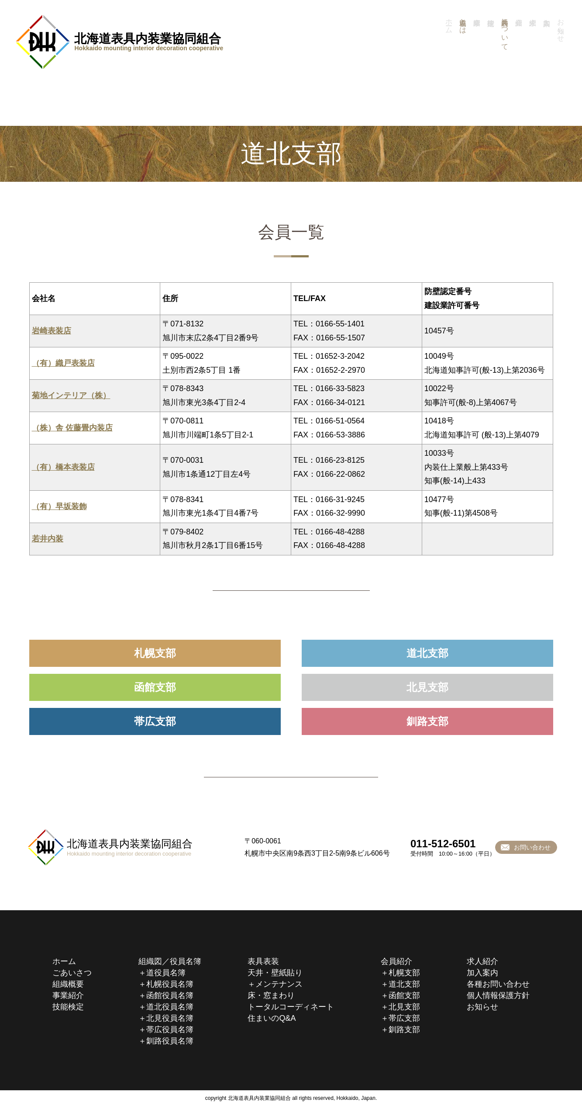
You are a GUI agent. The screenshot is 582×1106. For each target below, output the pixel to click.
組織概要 (68, 984)
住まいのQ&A (272, 1018)
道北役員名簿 (169, 1007)
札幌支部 (155, 653)
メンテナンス (279, 984)
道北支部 (427, 653)
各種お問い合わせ (498, 984)
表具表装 (263, 961)
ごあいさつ (72, 973)
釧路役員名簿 (169, 1041)
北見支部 (427, 687)
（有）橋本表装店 (63, 467)
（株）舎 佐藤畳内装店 (72, 427)
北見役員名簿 (169, 1018)
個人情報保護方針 (498, 995)
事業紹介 (478, 53)
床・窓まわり (271, 995)
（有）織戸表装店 (63, 363)
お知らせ (482, 1007)
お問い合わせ (532, 847)
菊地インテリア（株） (71, 395)
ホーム (64, 961)
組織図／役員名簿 (169, 961)
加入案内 (482, 973)
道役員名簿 (166, 973)
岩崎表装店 (51, 330)
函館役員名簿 (169, 995)
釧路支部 (427, 721)
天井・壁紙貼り (275, 973)
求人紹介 (482, 961)
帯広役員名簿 (169, 1029)
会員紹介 (396, 961)
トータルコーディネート (291, 1007)
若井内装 (47, 538)
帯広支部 (155, 721)
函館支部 (155, 687)
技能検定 (492, 53)
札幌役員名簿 (169, 984)
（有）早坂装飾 (59, 506)
